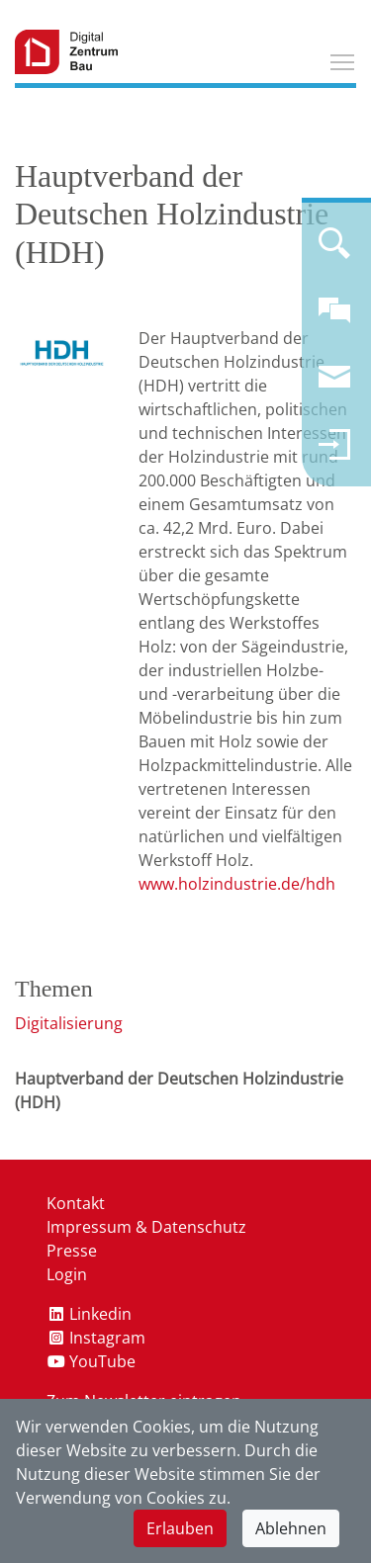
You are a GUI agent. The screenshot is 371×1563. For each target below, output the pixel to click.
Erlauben (180, 1528)
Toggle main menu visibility (343, 59)
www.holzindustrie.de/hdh (237, 884)
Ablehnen (290, 1528)
